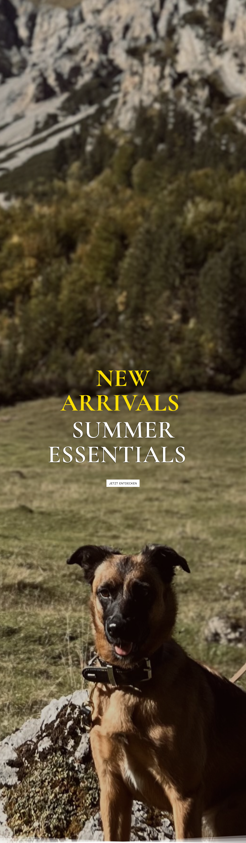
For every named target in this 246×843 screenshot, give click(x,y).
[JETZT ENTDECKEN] (123, 483)
